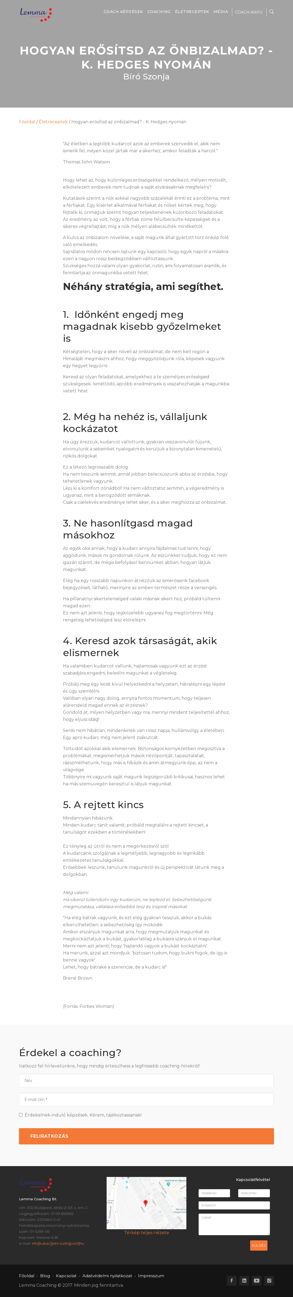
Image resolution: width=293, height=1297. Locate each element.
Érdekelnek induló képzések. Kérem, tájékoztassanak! (80, 1115)
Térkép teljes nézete (146, 1232)
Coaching (159, 11)
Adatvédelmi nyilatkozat (107, 1275)
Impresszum (151, 1275)
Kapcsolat (66, 1275)
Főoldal (27, 121)
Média (221, 11)
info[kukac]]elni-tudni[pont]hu (58, 1243)
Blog (45, 1275)
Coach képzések (123, 11)
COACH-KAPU (248, 12)
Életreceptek (192, 11)
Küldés (259, 1245)
